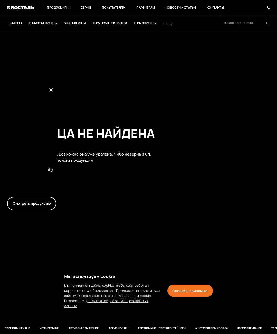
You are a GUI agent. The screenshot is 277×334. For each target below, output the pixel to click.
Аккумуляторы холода (200, 328)
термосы (265, 328)
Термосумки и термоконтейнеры (151, 328)
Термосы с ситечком (75, 328)
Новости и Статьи (177, 7)
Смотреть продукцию (32, 203)
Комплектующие (237, 328)
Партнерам (142, 7)
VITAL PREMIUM (42, 328)
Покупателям (111, 7)
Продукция (57, 7)
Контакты (210, 7)
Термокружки (109, 328)
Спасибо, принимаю (190, 291)
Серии (84, 7)
